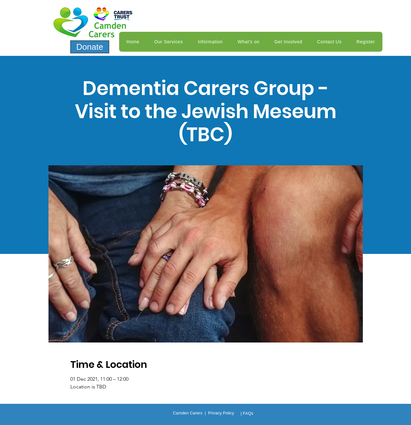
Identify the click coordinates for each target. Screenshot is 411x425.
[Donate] (89, 46)
